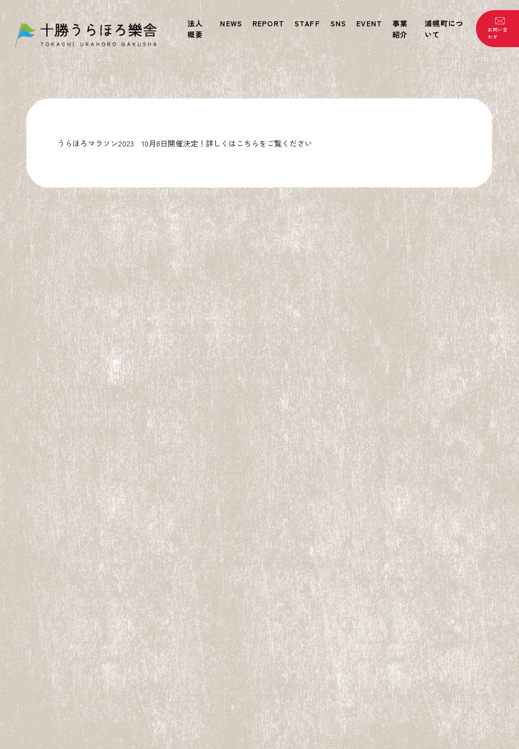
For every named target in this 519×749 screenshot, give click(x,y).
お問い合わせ (497, 33)
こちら (247, 143)
